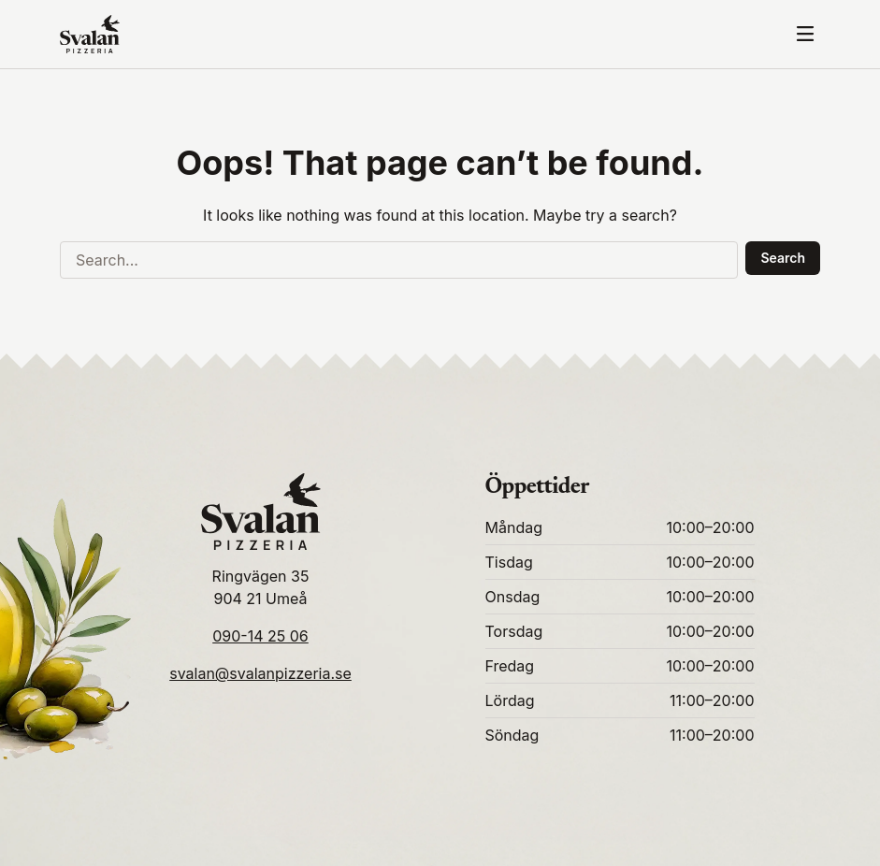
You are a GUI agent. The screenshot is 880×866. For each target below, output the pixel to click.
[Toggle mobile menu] (805, 34)
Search (782, 258)
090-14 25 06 (260, 636)
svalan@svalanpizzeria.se (260, 673)
